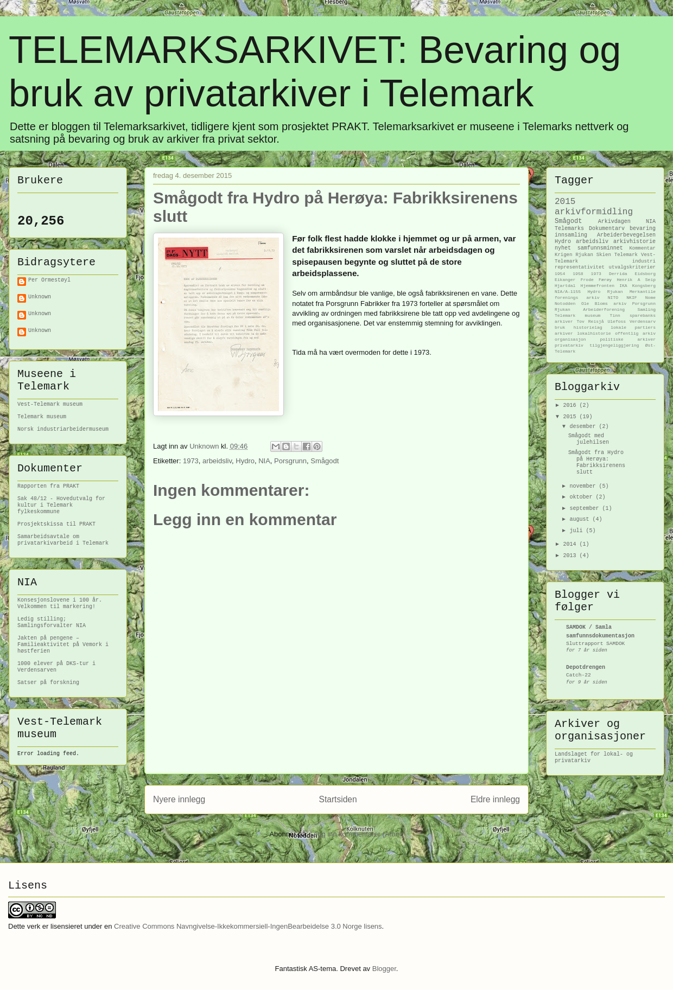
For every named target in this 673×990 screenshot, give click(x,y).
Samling (646, 309)
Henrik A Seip (636, 279)
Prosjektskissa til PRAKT (56, 524)
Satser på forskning (48, 683)
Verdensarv (643, 321)
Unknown (39, 297)
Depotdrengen (585, 667)
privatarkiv (569, 345)
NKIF (631, 297)
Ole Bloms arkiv (603, 303)
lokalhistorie (594, 333)
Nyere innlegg (179, 799)
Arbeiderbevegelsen (626, 235)
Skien (603, 255)
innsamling (571, 235)
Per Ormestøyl (49, 280)
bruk (560, 327)
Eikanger (565, 279)
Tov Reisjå (590, 321)
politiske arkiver (628, 339)
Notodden (565, 303)
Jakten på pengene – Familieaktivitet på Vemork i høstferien (63, 644)
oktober (582, 497)
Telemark (626, 255)
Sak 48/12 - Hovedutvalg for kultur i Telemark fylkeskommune (61, 505)
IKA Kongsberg (637, 285)
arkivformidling (594, 212)
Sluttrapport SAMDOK (595, 644)
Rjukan (584, 255)
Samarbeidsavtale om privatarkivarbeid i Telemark (63, 540)
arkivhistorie (634, 242)
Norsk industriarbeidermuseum (63, 429)
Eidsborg (645, 273)
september (585, 509)
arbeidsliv (217, 461)
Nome (650, 297)
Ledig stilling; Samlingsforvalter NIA (51, 622)
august (580, 519)
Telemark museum (41, 417)
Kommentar (642, 248)
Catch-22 (578, 675)
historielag (588, 327)
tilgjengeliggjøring (614, 345)
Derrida (618, 273)
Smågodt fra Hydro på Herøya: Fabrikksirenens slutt (596, 462)
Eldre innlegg (495, 799)
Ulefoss (616, 321)
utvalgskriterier (632, 267)
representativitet (580, 267)
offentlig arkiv (635, 333)
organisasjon (570, 339)
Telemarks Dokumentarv (590, 229)
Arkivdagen (614, 222)
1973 (191, 461)
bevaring (643, 229)
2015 (565, 202)
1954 (560, 273)
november (584, 486)
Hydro (245, 461)
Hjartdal (565, 285)
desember (584, 427)
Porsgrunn (290, 461)
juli (577, 531)
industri (644, 261)
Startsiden (338, 799)
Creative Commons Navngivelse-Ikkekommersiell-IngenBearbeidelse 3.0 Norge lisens (248, 926)
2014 (571, 544)
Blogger (384, 969)
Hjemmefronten (597, 285)
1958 (578, 273)
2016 (571, 405)
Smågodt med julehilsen (588, 439)
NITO (613, 297)
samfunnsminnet (600, 248)
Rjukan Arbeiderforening (590, 309)
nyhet (563, 248)
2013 (571, 556)
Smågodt (324, 461)
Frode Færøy (596, 279)
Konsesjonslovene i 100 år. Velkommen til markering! (59, 603)
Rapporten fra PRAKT (48, 486)
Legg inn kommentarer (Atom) (357, 834)
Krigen (563, 255)
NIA (264, 461)
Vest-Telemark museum (49, 404)
